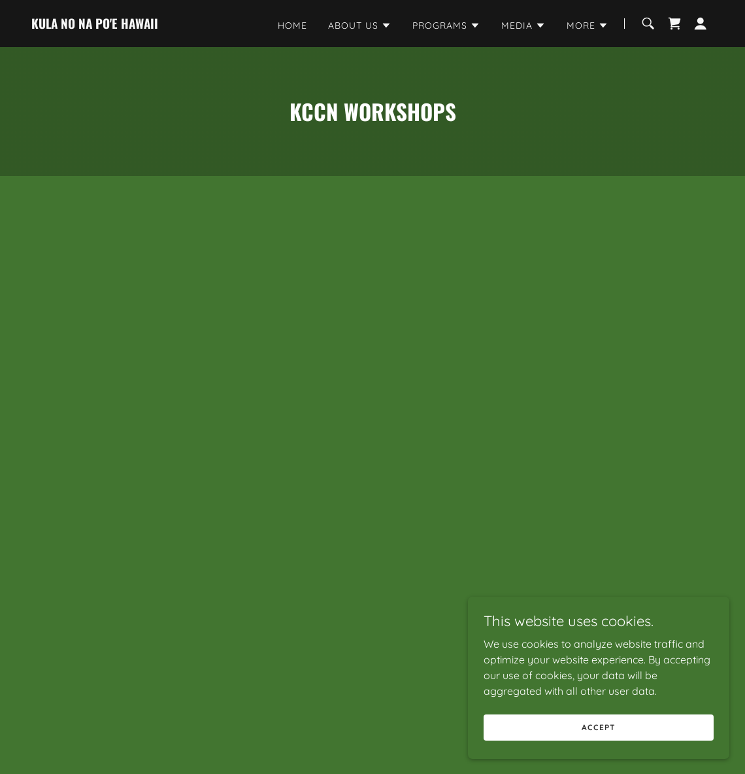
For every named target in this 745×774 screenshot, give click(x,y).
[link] (94, 24)
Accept (598, 727)
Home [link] (292, 25)
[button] (359, 25)
